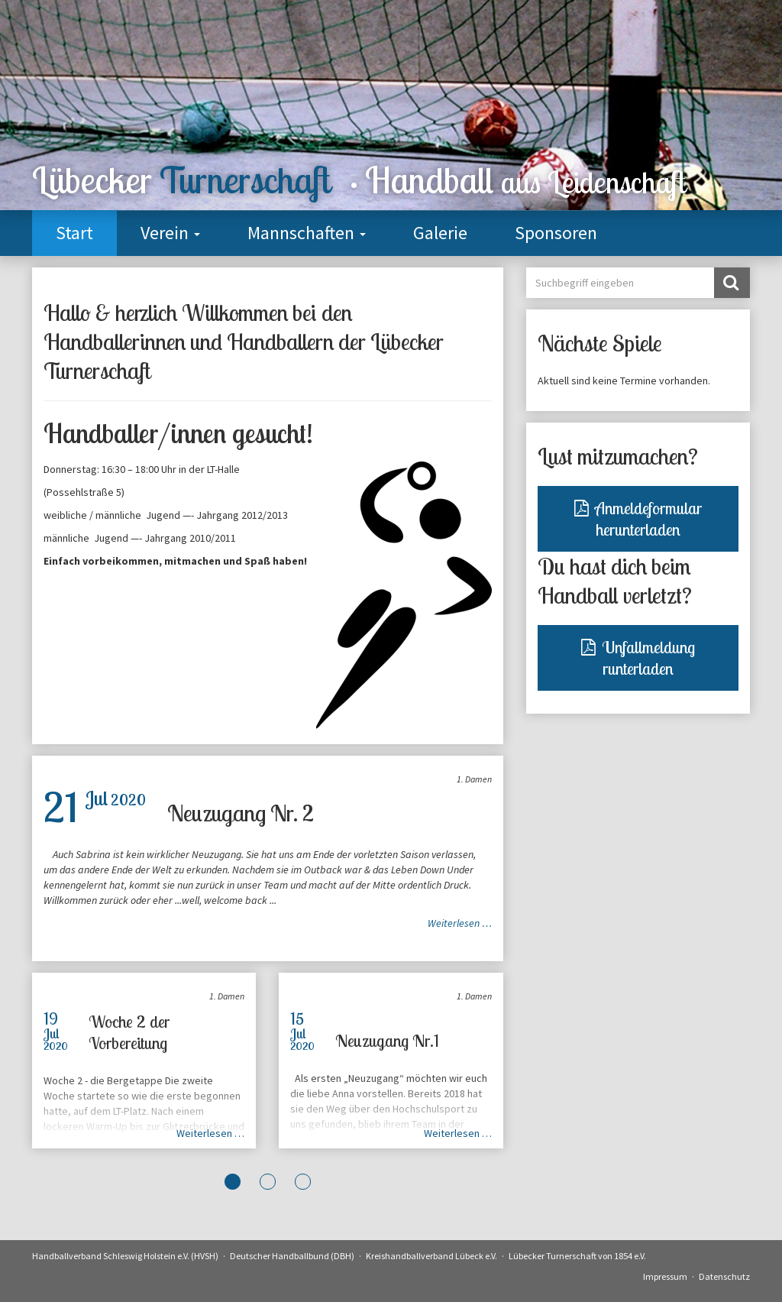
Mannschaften (306, 233)
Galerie (440, 233)
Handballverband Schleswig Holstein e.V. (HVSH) (125, 1256)
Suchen (730, 282)
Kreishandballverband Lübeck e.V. (431, 1256)
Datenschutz (724, 1276)
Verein (170, 233)
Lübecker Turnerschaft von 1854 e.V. (577, 1256)
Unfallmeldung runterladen (638, 657)
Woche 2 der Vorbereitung (129, 1032)
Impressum (665, 1276)
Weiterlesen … (460, 923)
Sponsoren (556, 233)
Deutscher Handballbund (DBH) (292, 1256)
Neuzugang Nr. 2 (240, 813)
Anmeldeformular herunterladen (638, 518)
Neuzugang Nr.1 (387, 1040)
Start (74, 233)
